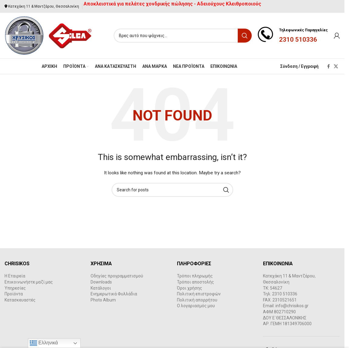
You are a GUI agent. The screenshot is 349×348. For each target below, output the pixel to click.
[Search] (183, 36)
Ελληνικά (44, 343)
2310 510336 (298, 39)
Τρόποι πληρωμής (195, 275)
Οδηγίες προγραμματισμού (117, 275)
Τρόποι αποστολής (195, 282)
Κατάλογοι (101, 288)
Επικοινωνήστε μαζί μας (29, 282)
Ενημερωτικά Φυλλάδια (114, 293)
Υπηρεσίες (15, 288)
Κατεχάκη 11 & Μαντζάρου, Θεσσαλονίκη (43, 6)
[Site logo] (48, 35)
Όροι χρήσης (189, 288)
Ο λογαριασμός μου (196, 305)
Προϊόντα (14, 293)
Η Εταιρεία (15, 275)
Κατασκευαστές (20, 300)
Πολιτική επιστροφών (199, 293)
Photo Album (103, 300)
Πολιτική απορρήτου (197, 300)
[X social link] (336, 66)
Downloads (101, 282)
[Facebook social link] (328, 66)
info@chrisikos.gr (292, 305)
